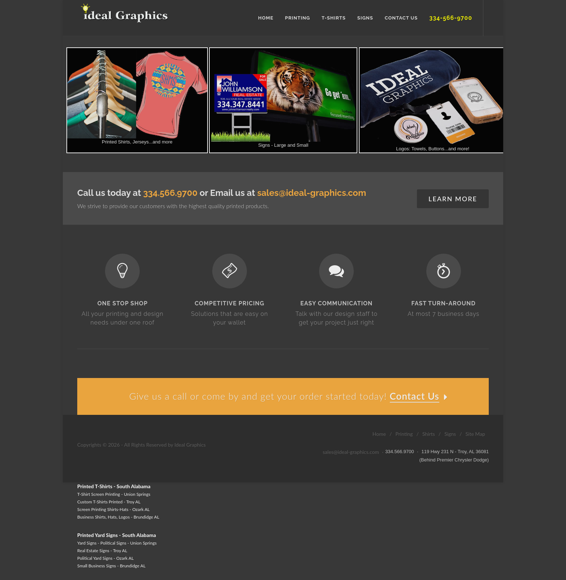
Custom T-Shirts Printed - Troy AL (108, 501)
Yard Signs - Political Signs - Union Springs (117, 543)
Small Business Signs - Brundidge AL (111, 565)
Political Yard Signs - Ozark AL (105, 558)
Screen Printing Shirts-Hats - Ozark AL (113, 509)
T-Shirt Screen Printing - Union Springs (113, 494)
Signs (450, 434)
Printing (404, 434)
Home (379, 434)
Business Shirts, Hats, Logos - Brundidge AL (118, 517)
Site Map (475, 434)
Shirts (428, 434)
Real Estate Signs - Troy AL (102, 550)
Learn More (452, 199)
